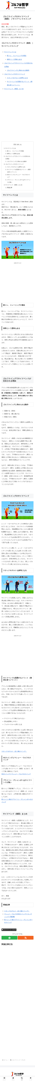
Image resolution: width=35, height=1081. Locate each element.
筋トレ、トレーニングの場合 (16, 55)
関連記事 (9, 187)
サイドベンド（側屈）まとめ (14, 89)
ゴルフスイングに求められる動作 (18, 70)
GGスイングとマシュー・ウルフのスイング (16, 774)
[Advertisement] (17, 111)
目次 (15, 144)
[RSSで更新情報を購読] (26, 938)
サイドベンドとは (10, 52)
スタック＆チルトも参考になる (17, 78)
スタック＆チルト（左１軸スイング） (14, 751)
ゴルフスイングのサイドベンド (14, 74)
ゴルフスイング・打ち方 (9, 929)
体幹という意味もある (14, 59)
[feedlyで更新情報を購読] (9, 938)
